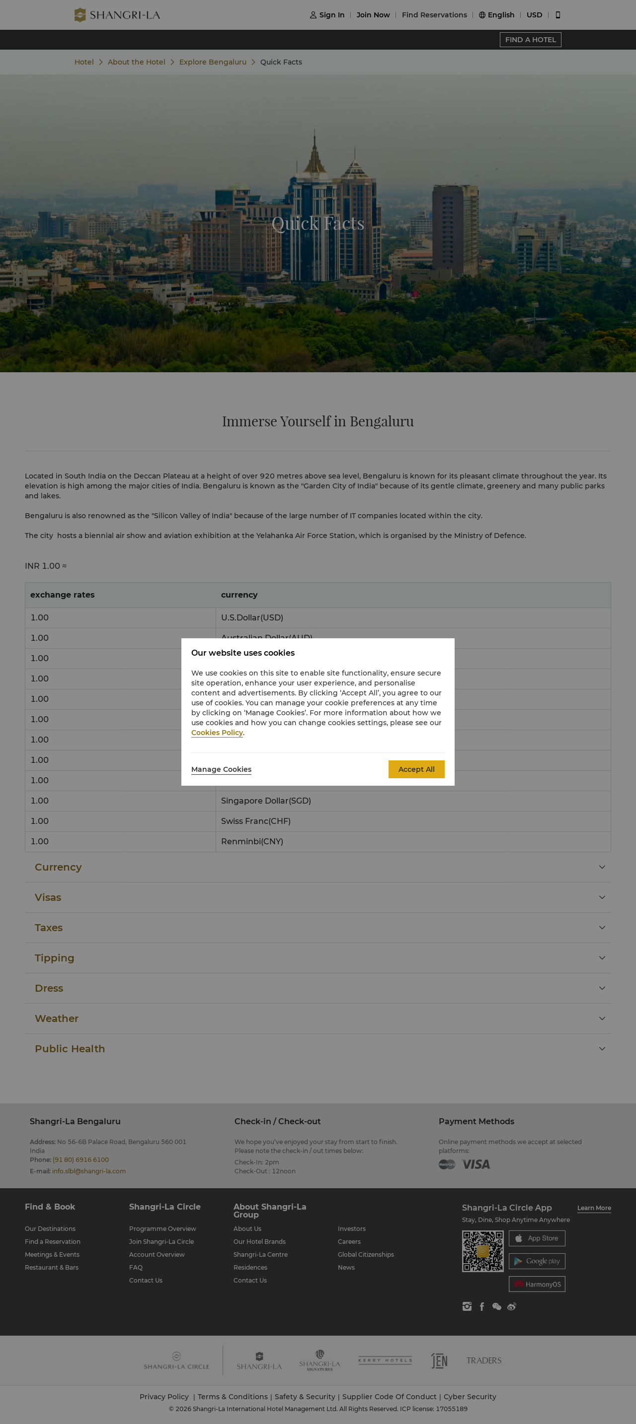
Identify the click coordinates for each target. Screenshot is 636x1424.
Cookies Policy (217, 732)
